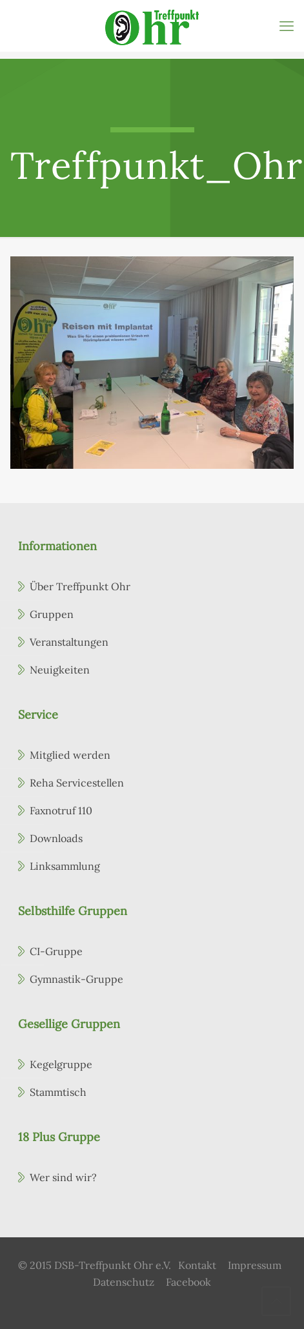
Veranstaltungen (69, 641)
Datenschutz (123, 1281)
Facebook (188, 1281)
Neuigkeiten (60, 669)
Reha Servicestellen (77, 782)
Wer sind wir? (63, 1177)
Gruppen (52, 614)
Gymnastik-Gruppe (76, 979)
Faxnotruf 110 (61, 810)
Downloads (56, 838)
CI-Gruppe (56, 951)
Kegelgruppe (61, 1064)
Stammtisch (58, 1092)
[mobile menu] (287, 26)
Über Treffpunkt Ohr (80, 586)
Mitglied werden (70, 754)
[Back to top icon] (276, 1301)
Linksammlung (65, 866)
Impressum (254, 1265)
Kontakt (197, 1265)
